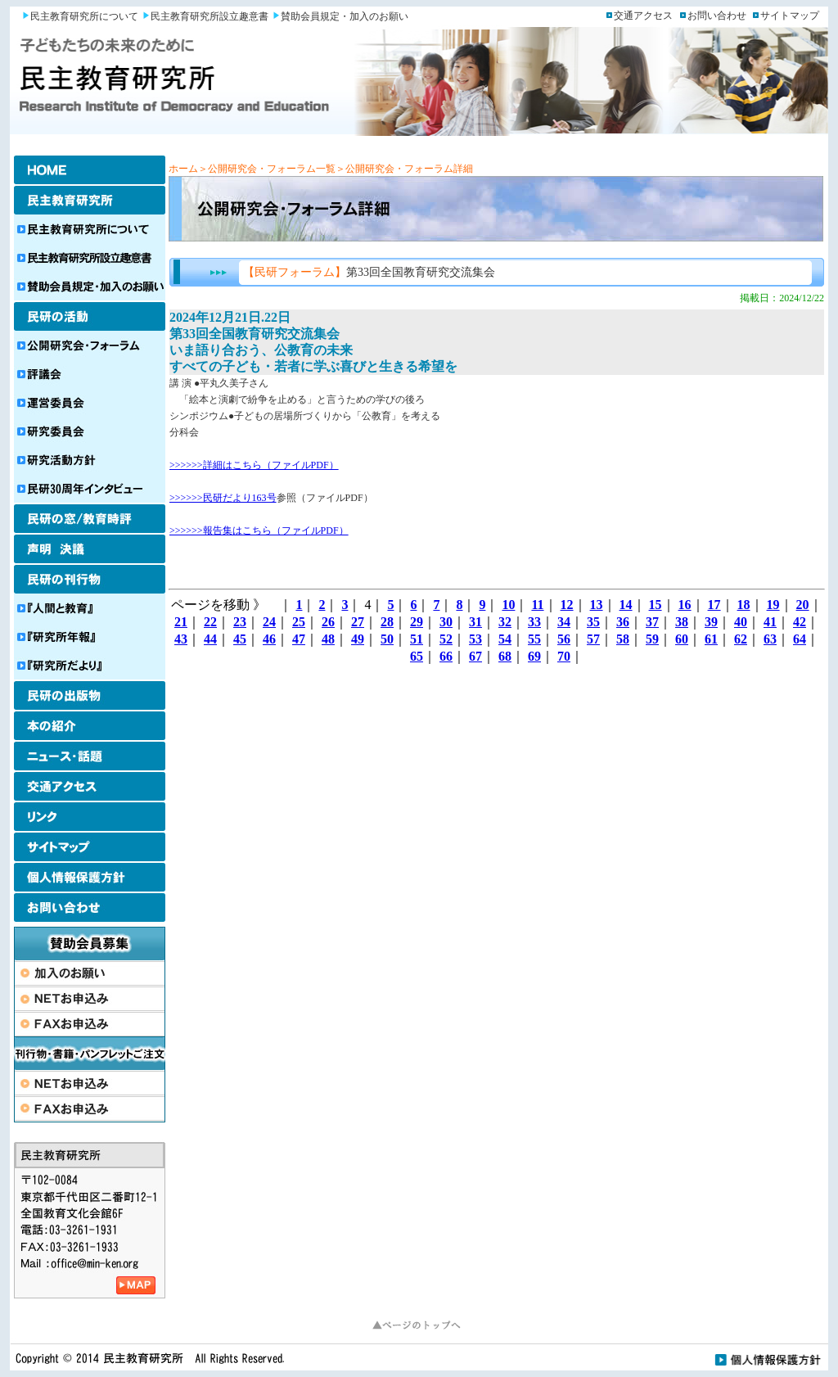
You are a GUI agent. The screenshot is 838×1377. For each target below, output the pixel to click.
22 (210, 622)
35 (593, 622)
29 (416, 622)
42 (799, 622)
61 (711, 639)
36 (622, 622)
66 (446, 656)
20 (802, 605)
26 (328, 622)
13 (596, 605)
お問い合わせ (716, 15)
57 (593, 639)
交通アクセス (643, 15)
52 (446, 639)
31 (475, 622)
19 (773, 605)
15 (655, 605)
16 (685, 605)
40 (740, 622)
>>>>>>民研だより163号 (223, 497)
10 (508, 605)
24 (269, 622)
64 (799, 639)
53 (475, 639)
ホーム (183, 168)
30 (446, 622)
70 (563, 656)
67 (475, 656)
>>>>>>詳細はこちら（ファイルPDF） (254, 465)
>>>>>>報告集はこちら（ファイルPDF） (259, 530)
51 (416, 639)
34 (563, 622)
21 (180, 622)
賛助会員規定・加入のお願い (344, 16)
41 (770, 622)
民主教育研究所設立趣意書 (209, 16)
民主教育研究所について (84, 16)
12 (567, 605)
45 (239, 639)
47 (298, 639)
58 (622, 639)
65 (416, 656)
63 (770, 639)
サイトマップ (789, 15)
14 (626, 605)
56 (563, 639)
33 (534, 622)
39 (711, 622)
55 (534, 639)
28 (387, 622)
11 (537, 605)
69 (534, 656)
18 (743, 605)
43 (180, 639)
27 (357, 622)
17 (714, 605)
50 (387, 639)
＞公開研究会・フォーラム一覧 (267, 168)
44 (210, 639)
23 (239, 622)
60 (681, 639)
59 (652, 639)
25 (298, 622)
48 (328, 639)
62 (740, 639)
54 (504, 639)
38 (681, 622)
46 (269, 639)
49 (357, 639)
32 (504, 622)
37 (652, 622)
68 (504, 656)
